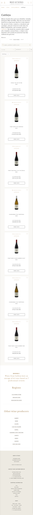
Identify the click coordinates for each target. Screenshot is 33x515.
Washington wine (16, 400)
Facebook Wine (16, 458)
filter (3, 49)
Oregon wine (16, 397)
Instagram (16, 461)
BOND (16, 421)
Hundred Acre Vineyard (16, 432)
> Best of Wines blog (16, 464)
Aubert (16, 418)
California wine (16, 394)
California (4, 29)
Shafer (16, 441)
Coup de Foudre (16, 426)
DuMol (16, 429)
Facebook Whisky (16, 460)
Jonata (16, 435)
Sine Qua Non (16, 444)
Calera (16, 423)
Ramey (16, 438)
